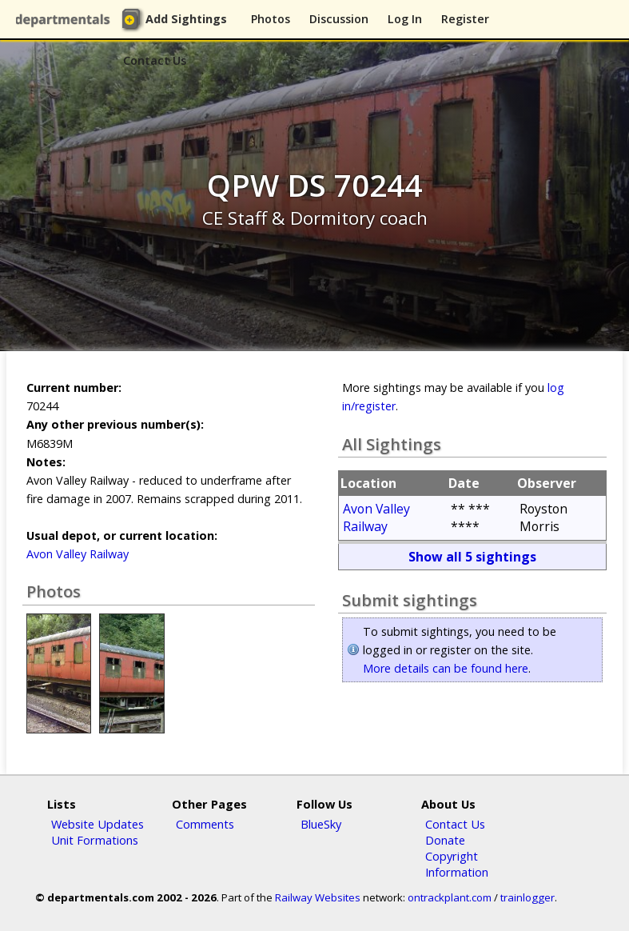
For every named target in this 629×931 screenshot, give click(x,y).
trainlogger (527, 897)
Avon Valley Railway (77, 553)
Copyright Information (456, 864)
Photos (270, 18)
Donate (445, 840)
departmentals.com (66, 20)
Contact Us (154, 60)
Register (465, 18)
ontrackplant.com (450, 897)
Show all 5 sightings (472, 556)
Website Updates (97, 824)
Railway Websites (317, 897)
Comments (205, 824)
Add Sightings (186, 18)
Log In (405, 18)
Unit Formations (94, 840)
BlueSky (321, 824)
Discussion (338, 18)
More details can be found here (445, 668)
